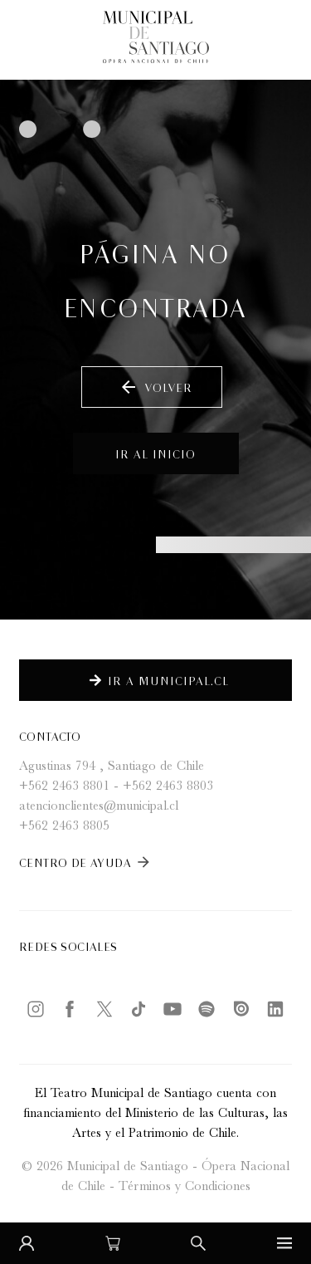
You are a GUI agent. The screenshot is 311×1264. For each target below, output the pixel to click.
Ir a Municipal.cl (159, 680)
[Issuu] (241, 1009)
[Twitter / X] (104, 1009)
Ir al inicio (155, 453)
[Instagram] (35, 1009)
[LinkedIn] (275, 1009)
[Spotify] (206, 1009)
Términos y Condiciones (184, 1187)
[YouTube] (172, 1009)
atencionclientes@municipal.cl (98, 807)
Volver (155, 387)
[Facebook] (69, 1009)
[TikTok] (138, 1009)
